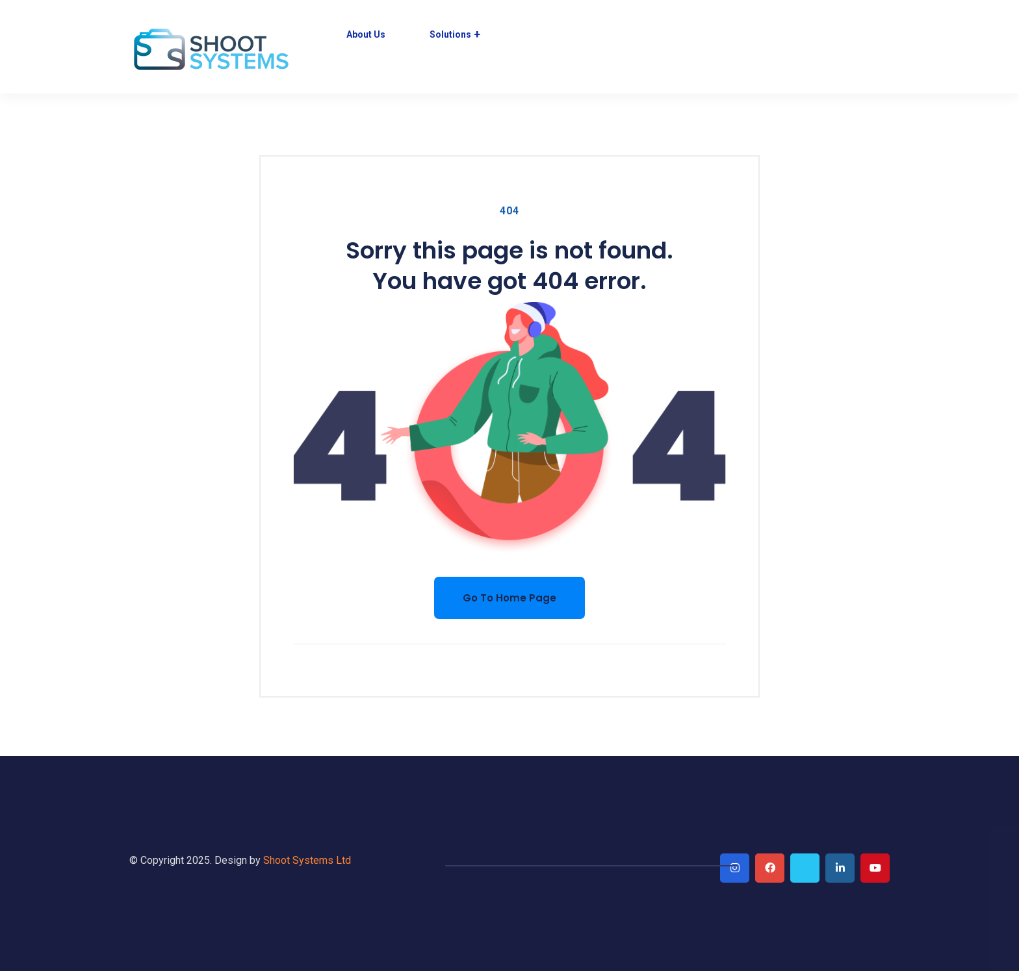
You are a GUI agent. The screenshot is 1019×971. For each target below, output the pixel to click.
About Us (365, 34)
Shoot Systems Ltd (307, 860)
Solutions (450, 34)
